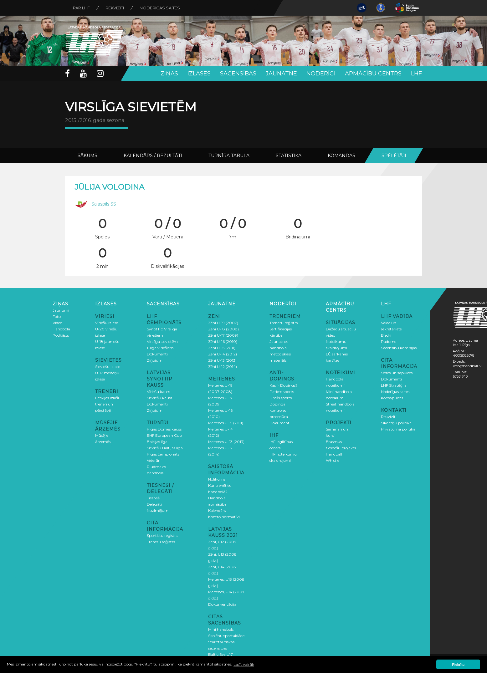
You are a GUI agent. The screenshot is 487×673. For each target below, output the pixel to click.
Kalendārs (217, 510)
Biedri (386, 335)
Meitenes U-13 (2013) (226, 441)
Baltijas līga (157, 441)
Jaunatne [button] (281, 73)
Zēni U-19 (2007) (223, 322)
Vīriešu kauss (158, 391)
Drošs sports (280, 397)
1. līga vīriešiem (160, 347)
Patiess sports (281, 391)
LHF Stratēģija (394, 385)
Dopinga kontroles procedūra (278, 410)
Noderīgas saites (160, 7)
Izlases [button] (199, 73)
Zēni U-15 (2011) (221, 347)
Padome (388, 341)
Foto (57, 316)
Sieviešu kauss (159, 397)
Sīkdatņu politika (396, 423)
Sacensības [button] (238, 73)
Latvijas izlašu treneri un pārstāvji (107, 404)
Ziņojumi (155, 360)
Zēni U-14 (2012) (222, 354)
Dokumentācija (222, 604)
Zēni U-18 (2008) (223, 329)
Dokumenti (157, 354)
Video (57, 322)
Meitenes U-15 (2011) (225, 423)
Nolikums (216, 479)
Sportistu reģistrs (162, 535)
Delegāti (154, 504)
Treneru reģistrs (161, 541)
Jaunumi (61, 310)
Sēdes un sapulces (397, 372)
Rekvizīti (114, 7)
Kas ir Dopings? (283, 385)
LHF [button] (416, 73)
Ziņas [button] (169, 73)
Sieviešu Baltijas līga (165, 448)
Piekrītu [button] (458, 664)
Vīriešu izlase (106, 322)
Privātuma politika (398, 429)
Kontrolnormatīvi (224, 516)
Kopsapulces (392, 397)
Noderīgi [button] (321, 73)
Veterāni (154, 460)
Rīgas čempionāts (163, 454)
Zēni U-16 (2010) (222, 341)
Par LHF (81, 7)
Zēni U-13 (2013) (222, 360)
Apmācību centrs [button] (373, 73)
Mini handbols (220, 629)
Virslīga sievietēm (162, 341)
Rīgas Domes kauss (164, 429)
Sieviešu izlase (107, 366)
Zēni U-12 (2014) (222, 366)
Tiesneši (154, 498)
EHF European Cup (164, 435)
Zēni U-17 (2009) (223, 335)
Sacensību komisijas (399, 347)
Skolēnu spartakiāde (226, 635)
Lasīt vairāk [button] (243, 664)
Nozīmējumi (158, 510)
